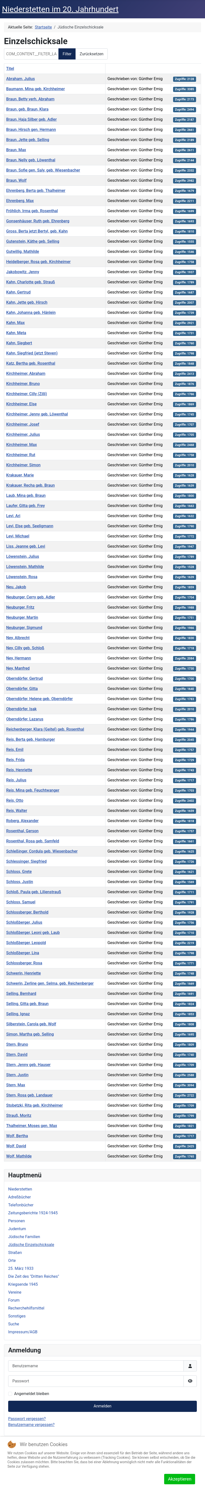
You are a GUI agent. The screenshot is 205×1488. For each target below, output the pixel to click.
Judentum (17, 1228)
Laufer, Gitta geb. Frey (25, 505)
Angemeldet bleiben (31, 1393)
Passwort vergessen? (27, 1418)
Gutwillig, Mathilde (22, 251)
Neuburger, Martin (22, 617)
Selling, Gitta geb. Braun (27, 1003)
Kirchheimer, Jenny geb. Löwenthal (37, 414)
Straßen (15, 1252)
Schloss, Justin (19, 881)
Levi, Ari (13, 515)
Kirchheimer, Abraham (25, 373)
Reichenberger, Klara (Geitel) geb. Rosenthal (45, 729)
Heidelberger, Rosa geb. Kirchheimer (38, 261)
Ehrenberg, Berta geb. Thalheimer (35, 190)
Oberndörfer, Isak (21, 709)
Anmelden (102, 1406)
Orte (12, 1260)
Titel (10, 68)
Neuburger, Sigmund (24, 627)
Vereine (14, 1292)
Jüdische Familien (24, 1236)
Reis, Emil (15, 749)
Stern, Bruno (17, 1044)
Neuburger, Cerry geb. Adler (30, 597)
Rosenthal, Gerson (22, 831)
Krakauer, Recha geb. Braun (30, 485)
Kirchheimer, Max (21, 444)
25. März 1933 (20, 1268)
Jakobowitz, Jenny (22, 271)
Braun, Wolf (16, 180)
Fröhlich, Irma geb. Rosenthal (32, 210)
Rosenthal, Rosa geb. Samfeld (32, 841)
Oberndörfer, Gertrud (24, 678)
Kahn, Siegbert (19, 343)
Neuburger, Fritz (20, 607)
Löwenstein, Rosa (21, 576)
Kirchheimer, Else (21, 404)
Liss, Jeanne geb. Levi (25, 546)
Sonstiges (17, 1316)
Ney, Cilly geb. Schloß (25, 648)
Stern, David (16, 1054)
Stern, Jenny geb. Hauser (28, 1064)
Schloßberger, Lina (22, 953)
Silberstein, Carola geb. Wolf (31, 1024)
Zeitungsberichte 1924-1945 (33, 1213)
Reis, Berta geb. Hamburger (30, 739)
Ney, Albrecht (18, 637)
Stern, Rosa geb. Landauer (29, 1095)
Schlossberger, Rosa (24, 963)
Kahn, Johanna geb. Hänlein (31, 312)
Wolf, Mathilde (19, 1156)
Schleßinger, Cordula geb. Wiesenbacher (41, 851)
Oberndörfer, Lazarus (24, 719)
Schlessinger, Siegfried (26, 861)
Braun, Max (16, 150)
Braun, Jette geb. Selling (27, 139)
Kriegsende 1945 (23, 1284)
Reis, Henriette (19, 770)
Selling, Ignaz (18, 1014)
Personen (16, 1221)
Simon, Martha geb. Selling (30, 1034)
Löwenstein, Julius (22, 556)
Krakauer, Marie (20, 475)
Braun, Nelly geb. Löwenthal (30, 160)
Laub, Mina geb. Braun (26, 495)
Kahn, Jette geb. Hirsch (26, 302)
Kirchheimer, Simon (23, 465)
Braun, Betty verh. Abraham (30, 99)
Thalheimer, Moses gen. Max (31, 1125)
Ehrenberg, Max (20, 200)
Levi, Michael (17, 536)
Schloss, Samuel (20, 902)
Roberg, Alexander (22, 820)
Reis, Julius (16, 780)
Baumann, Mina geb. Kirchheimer (35, 89)
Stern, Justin (17, 1074)
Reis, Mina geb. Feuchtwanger (32, 790)
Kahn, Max (15, 322)
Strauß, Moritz (18, 1115)
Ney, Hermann (18, 658)
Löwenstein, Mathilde (25, 566)
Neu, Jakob (16, 587)
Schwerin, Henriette (23, 973)
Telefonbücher (20, 1205)
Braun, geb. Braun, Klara (27, 109)
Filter (67, 54)
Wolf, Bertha (17, 1135)
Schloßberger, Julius (24, 922)
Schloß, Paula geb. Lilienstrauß (33, 892)
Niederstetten (20, 1189)
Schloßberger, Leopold (26, 942)
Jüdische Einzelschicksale (31, 1244)
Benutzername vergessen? (31, 1424)
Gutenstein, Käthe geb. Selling (32, 241)
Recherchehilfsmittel (26, 1308)
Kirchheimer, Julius (23, 434)
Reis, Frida (15, 759)
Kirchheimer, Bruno (23, 383)
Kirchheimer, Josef (22, 424)
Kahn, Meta (16, 332)
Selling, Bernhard (21, 993)
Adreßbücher (19, 1197)
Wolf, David (16, 1146)
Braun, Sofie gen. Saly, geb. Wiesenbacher (43, 170)
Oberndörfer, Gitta (22, 688)
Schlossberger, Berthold (27, 912)
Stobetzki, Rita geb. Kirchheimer (34, 1105)
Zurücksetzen (91, 54)
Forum (14, 1300)
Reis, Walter (16, 810)
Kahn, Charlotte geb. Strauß (30, 282)
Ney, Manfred (17, 668)
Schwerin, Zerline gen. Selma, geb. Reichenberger (50, 983)
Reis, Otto (14, 800)
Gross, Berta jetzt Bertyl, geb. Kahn (37, 231)
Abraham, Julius (20, 78)
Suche (13, 1324)
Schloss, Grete (19, 871)
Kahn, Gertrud (18, 292)
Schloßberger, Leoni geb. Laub (33, 932)
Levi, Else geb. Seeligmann (29, 526)
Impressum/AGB (22, 1332)
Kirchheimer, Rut (20, 454)
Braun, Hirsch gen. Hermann (31, 129)
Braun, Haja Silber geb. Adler (31, 119)
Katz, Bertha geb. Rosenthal (30, 363)
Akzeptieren (179, 1479)
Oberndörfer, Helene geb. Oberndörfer (39, 698)
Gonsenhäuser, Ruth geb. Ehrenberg (37, 221)
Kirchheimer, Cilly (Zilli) (26, 393)
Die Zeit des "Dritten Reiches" (33, 1276)
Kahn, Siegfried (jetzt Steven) (32, 353)
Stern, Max (15, 1085)
